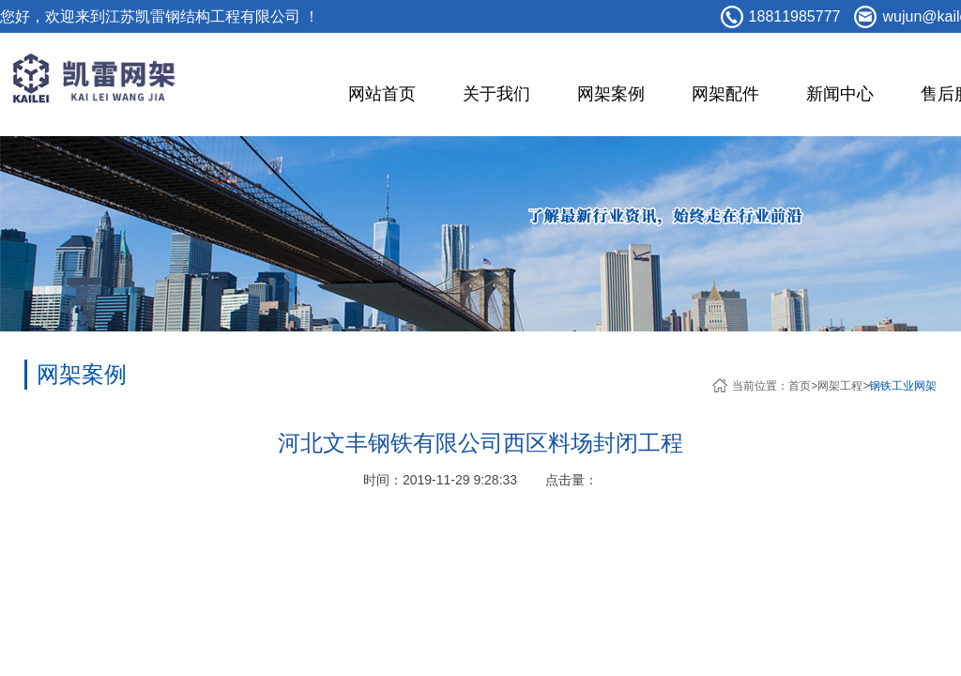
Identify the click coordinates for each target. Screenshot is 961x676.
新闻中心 (840, 93)
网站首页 (382, 93)
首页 (799, 385)
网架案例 (611, 93)
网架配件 (725, 93)
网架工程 (839, 385)
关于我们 (496, 93)
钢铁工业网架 (903, 385)
